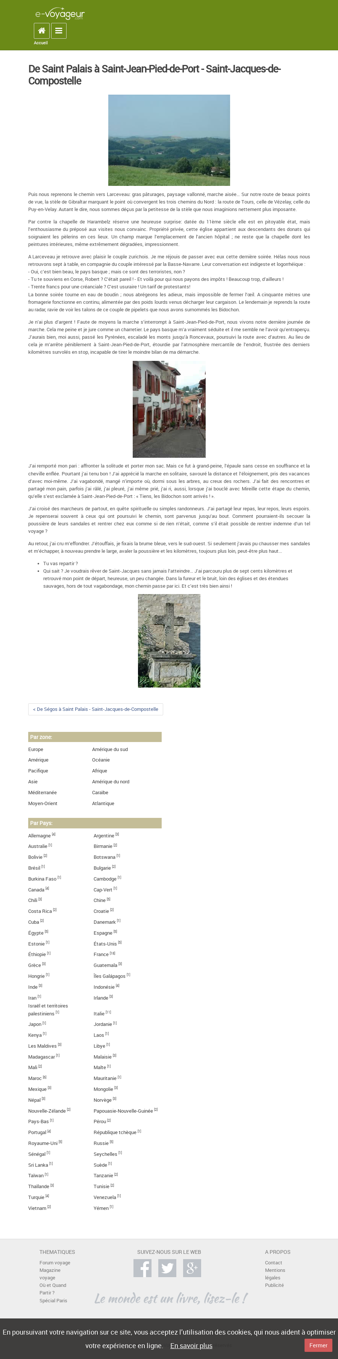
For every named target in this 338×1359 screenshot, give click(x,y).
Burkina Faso (42, 879)
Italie (99, 1014)
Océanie (101, 760)
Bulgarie (102, 868)
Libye (99, 1046)
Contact (273, 1262)
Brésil (34, 868)
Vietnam (37, 1208)
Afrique (99, 771)
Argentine (104, 836)
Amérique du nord (110, 781)
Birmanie (103, 846)
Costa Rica (40, 911)
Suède (100, 1165)
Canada (36, 890)
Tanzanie (103, 1175)
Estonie (36, 944)
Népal (34, 1100)
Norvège (103, 1100)
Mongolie (103, 1089)
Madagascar (41, 1057)
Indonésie (104, 987)
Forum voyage (54, 1262)
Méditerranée (42, 792)
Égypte (36, 933)
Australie (37, 846)
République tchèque (115, 1132)
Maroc (35, 1078)
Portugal (37, 1132)
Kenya (35, 1035)
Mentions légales (275, 1274)
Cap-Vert (103, 890)
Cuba (33, 922)
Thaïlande (38, 1186)
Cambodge (105, 879)
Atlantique (103, 803)
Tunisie (101, 1186)
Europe (35, 749)
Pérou (100, 1121)
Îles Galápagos (110, 976)
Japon (34, 1024)
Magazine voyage (50, 1274)
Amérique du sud (110, 749)
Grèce (34, 965)
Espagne (103, 933)
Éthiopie (37, 954)
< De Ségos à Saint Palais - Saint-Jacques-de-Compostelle (95, 709)
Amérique (38, 760)
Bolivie (35, 857)
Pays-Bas (38, 1121)
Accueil (41, 42)
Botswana (104, 857)
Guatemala (105, 965)
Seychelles (105, 1154)
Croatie (101, 911)
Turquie (36, 1197)
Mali (32, 1067)
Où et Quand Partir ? (52, 1289)
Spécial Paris (53, 1300)
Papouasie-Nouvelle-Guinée (123, 1111)
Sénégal (36, 1154)
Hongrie (36, 976)
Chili (32, 900)
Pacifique (38, 771)
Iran (32, 998)
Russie (101, 1143)
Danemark (105, 922)
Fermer (318, 1345)
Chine (100, 900)
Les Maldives (42, 1046)
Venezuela (105, 1197)
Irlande (101, 998)
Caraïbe (100, 792)
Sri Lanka (38, 1165)
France (101, 954)
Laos (99, 1035)
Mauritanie (105, 1078)
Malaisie (103, 1057)
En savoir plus (191, 1345)
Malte (100, 1067)
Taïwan (36, 1175)
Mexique (37, 1089)
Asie (33, 781)
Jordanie (103, 1024)
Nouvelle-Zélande (47, 1111)
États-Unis (105, 944)
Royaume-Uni (43, 1143)
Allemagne (39, 836)
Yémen (101, 1208)
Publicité (274, 1285)
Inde (33, 987)
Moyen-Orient (43, 803)
